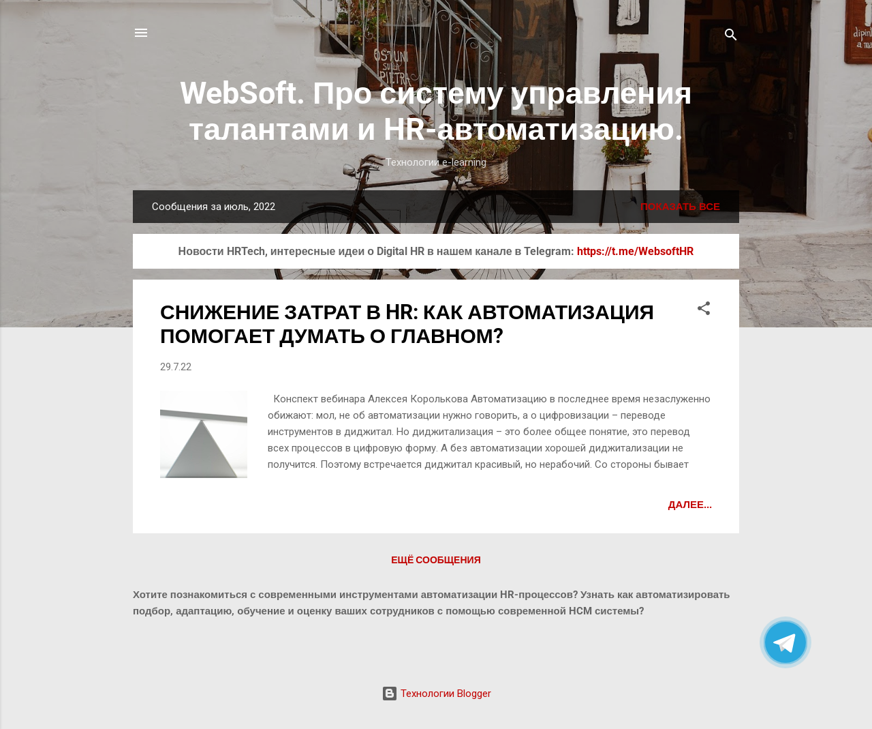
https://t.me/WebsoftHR (635, 251)
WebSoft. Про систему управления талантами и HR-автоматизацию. (436, 111)
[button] (704, 310)
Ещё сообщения (435, 559)
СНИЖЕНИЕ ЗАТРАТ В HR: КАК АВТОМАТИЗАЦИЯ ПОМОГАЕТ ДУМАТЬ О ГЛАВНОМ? (407, 324)
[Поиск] (731, 37)
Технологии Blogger (436, 693)
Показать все (680, 206)
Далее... (690, 505)
